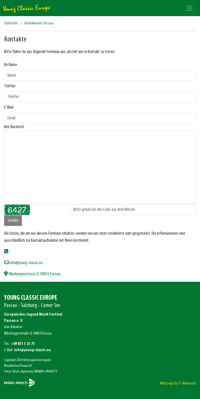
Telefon (9, 86)
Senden (13, 220)
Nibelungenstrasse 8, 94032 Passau (32, 274)
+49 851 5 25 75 (23, 344)
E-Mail (8, 107)
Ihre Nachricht (14, 127)
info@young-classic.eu (23, 262)
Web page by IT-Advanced (178, 383)
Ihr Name (10, 64)
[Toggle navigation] (189, 8)
